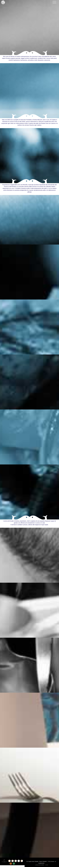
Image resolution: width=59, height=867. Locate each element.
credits (46, 864)
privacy (39, 864)
